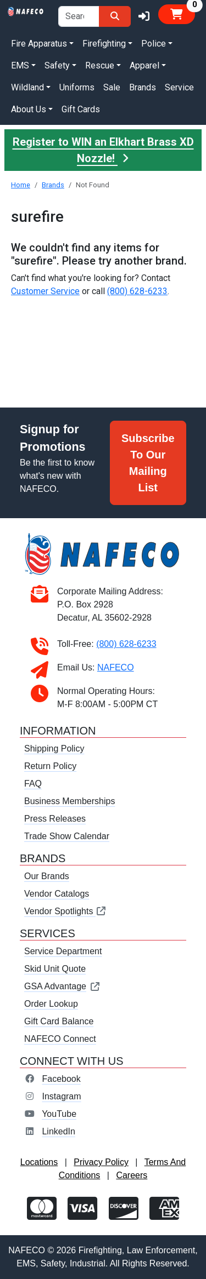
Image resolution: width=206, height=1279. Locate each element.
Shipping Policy (54, 748)
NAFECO (115, 667)
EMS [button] (20, 65)
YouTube (59, 1114)
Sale (111, 87)
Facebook (61, 1078)
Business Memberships (69, 801)
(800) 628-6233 (137, 291)
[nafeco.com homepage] (26, 10)
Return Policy (50, 766)
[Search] (115, 16)
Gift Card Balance (58, 1021)
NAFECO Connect (60, 1038)
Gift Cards (81, 109)
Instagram (61, 1096)
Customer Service (45, 291)
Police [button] (153, 43)
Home (20, 185)
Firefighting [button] (104, 43)
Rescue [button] (99, 65)
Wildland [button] (27, 87)
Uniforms (76, 87)
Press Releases (55, 818)
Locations (39, 1162)
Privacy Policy (101, 1162)
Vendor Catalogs (56, 893)
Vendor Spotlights (65, 911)
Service (179, 87)
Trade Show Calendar (66, 836)
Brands (142, 87)
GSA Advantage (62, 986)
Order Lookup (51, 1003)
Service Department (63, 951)
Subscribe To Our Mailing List (148, 463)
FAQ (33, 783)
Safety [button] (57, 65)
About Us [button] (28, 109)
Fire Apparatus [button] (39, 43)
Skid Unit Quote (55, 968)
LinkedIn (58, 1131)
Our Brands (46, 876)
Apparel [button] (144, 65)
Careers (131, 1175)
